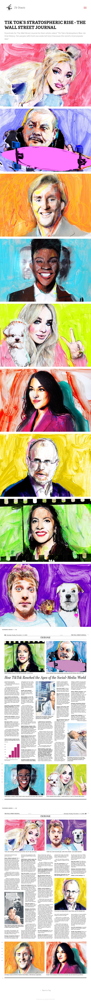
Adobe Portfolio (49, 999)
